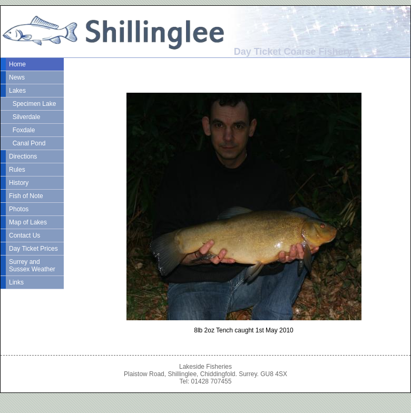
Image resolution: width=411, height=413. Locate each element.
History (18, 182)
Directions (23, 156)
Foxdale (22, 130)
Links (16, 282)
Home (17, 64)
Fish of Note (26, 196)
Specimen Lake (32, 103)
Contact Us (24, 235)
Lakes (17, 90)
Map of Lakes (28, 222)
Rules (17, 169)
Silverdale (24, 117)
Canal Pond (27, 143)
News (17, 77)
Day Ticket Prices (33, 248)
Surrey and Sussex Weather (32, 265)
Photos (18, 209)
